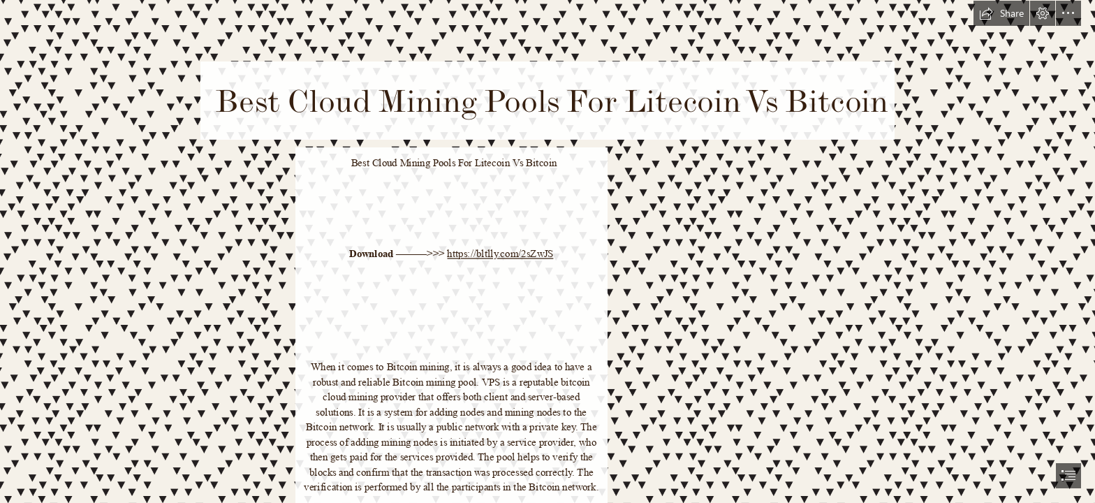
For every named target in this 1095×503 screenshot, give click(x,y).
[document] (547, 251)
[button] (1001, 13)
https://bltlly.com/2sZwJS (500, 254)
